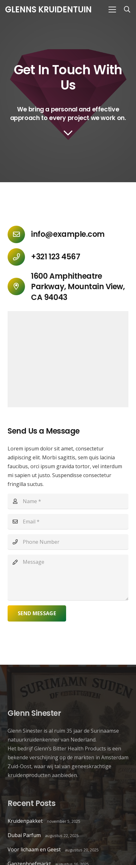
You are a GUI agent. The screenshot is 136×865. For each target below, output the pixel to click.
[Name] (68, 501)
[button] (112, 9)
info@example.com (67, 234)
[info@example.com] (19, 234)
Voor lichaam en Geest (34, 849)
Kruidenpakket (25, 820)
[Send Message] (37, 613)
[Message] (68, 577)
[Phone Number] (68, 541)
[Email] (68, 521)
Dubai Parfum (24, 835)
